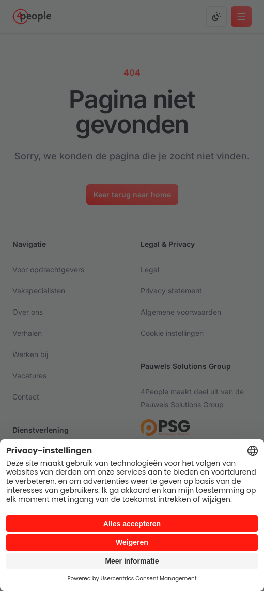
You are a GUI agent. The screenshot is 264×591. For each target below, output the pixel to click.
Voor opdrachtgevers (48, 269)
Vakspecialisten (38, 290)
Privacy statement (171, 290)
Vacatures (29, 375)
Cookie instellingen (172, 333)
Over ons (27, 311)
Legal (150, 269)
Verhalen (27, 333)
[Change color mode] (216, 16)
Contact (25, 396)
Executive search (41, 476)
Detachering (33, 455)
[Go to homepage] (31, 16)
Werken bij (30, 354)
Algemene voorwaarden (181, 311)
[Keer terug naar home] (132, 194)
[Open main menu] (241, 16)
